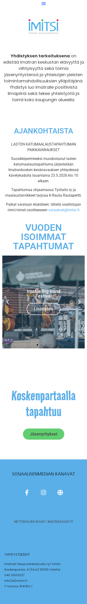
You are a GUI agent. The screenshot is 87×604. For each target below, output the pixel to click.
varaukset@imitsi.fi (64, 210)
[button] (43, 3)
